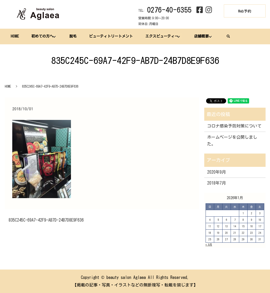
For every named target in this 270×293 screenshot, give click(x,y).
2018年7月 (216, 183)
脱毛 (72, 36)
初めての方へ (42, 36)
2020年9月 (216, 172)
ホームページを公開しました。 (232, 140)
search (226, 36)
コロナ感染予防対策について (234, 126)
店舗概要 (199, 36)
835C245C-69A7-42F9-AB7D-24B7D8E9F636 (46, 220)
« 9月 (209, 244)
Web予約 (244, 11)
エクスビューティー (159, 36)
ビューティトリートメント (109, 36)
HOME (15, 36)
